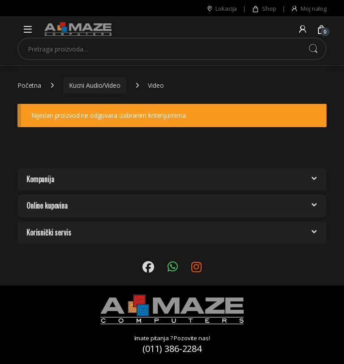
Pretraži (313, 49)
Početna (29, 85)
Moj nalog (309, 8)
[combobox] (159, 49)
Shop (264, 8)
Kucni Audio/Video (94, 85)
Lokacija (221, 8)
